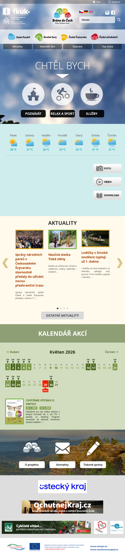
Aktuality (18, 46)
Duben (14, 352)
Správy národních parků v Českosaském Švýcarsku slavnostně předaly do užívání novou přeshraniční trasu (29, 270)
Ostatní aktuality (62, 315)
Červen (110, 352)
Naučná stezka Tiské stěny (59, 256)
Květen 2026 (62, 352)
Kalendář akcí (47, 46)
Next (120, 263)
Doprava (77, 46)
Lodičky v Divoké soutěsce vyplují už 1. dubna (94, 257)
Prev (5, 263)
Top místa (107, 46)
